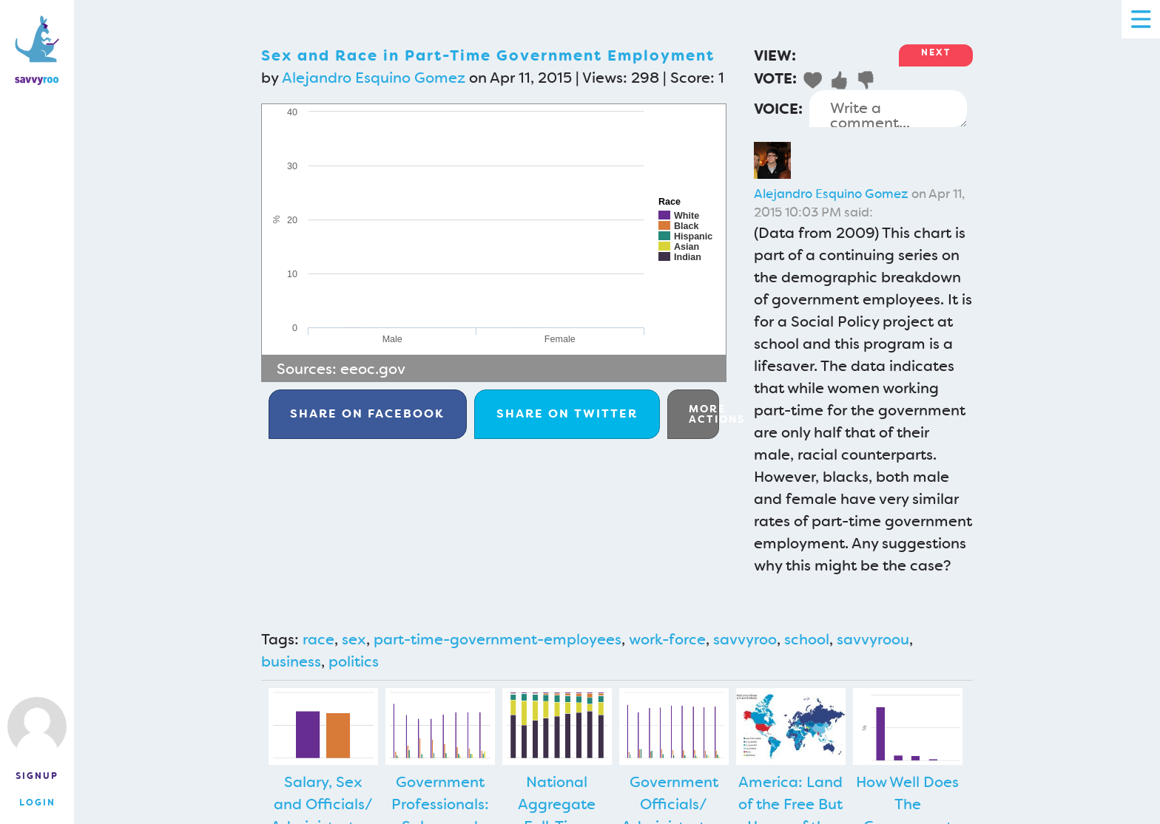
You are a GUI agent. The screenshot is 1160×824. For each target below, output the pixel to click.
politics (353, 661)
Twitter (567, 413)
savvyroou (873, 639)
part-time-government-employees (497, 639)
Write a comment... (888, 108)
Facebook (367, 413)
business (291, 661)
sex (354, 639)
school (806, 639)
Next (936, 52)
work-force (667, 639)
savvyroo (745, 639)
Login (37, 802)
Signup (37, 776)
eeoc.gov (372, 368)
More (704, 414)
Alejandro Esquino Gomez (373, 77)
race (318, 639)
